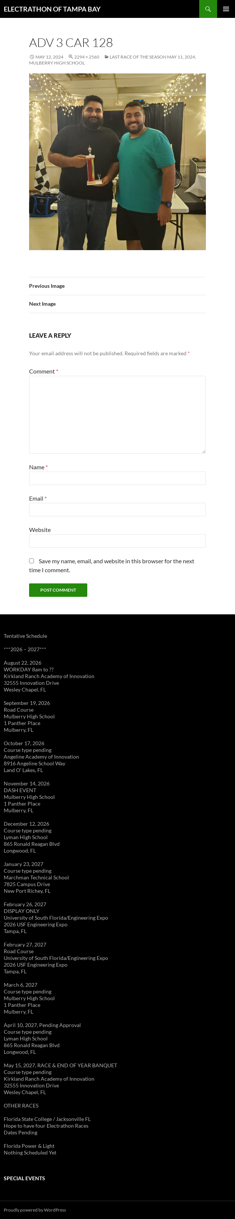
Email (38, 498)
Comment (43, 371)
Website (40, 529)
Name (38, 466)
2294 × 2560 (86, 57)
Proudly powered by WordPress (35, 1210)
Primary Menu (226, 9)
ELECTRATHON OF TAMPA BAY (52, 9)
